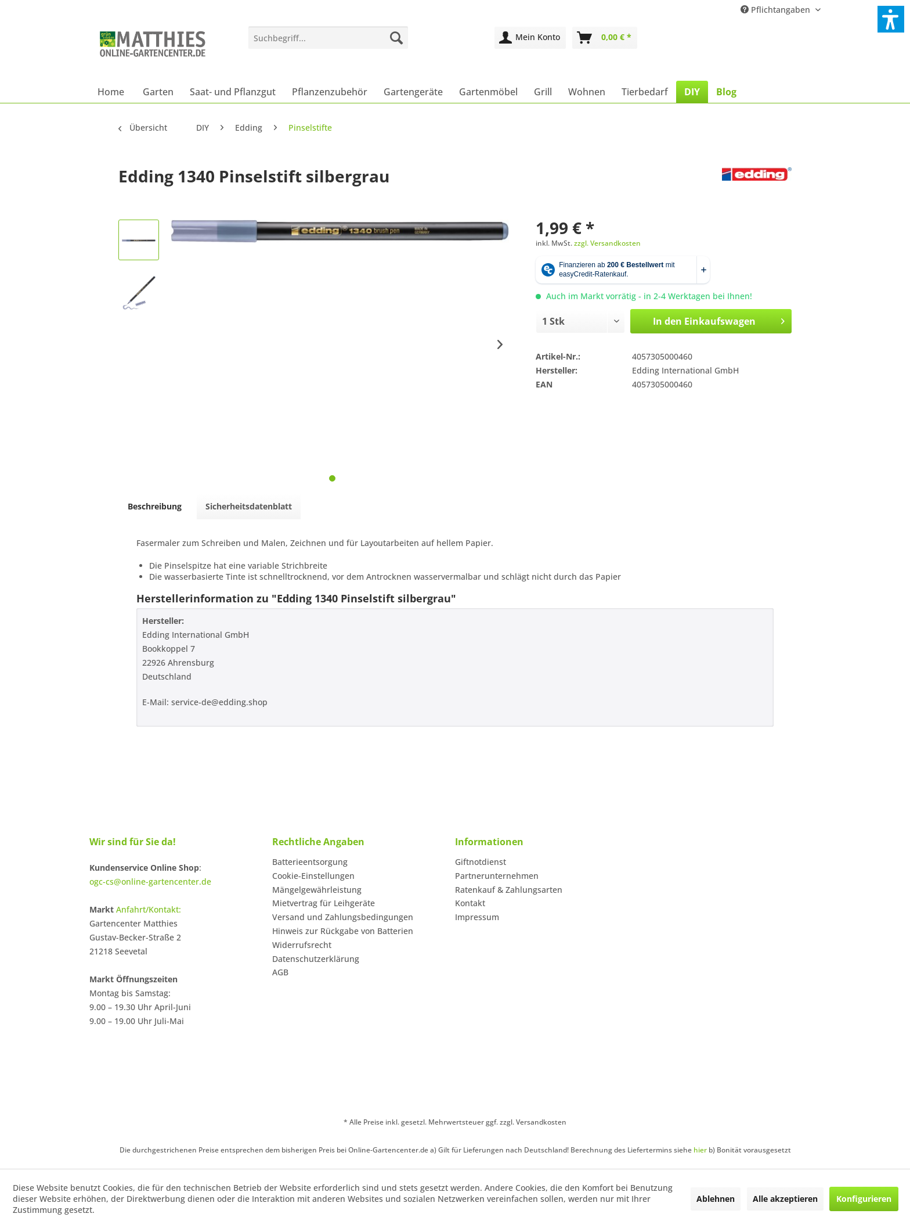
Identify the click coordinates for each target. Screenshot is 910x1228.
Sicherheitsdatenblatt (248, 506)
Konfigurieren (863, 1198)
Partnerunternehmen (497, 875)
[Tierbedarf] (644, 92)
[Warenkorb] (605, 37)
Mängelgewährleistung (317, 889)
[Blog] (726, 92)
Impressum (477, 916)
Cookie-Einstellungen (313, 875)
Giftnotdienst (480, 861)
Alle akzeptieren (785, 1198)
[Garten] (158, 92)
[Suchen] (396, 37)
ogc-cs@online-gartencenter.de (150, 881)
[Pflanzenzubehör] (329, 92)
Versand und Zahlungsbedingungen (342, 916)
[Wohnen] (586, 92)
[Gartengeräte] (413, 92)
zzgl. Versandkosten (607, 243)
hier (700, 1150)
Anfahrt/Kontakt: (148, 909)
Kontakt (470, 903)
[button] (891, 19)
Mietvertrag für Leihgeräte (323, 903)
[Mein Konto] (530, 37)
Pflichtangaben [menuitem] (777, 9)
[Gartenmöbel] (488, 92)
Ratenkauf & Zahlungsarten (508, 889)
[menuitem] (328, 37)
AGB (280, 972)
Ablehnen (715, 1198)
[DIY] (692, 92)
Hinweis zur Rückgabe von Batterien (342, 930)
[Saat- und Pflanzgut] (233, 92)
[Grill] (543, 92)
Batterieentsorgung (310, 861)
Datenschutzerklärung (315, 958)
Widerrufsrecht (301, 944)
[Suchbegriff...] (328, 37)
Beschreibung (155, 506)
